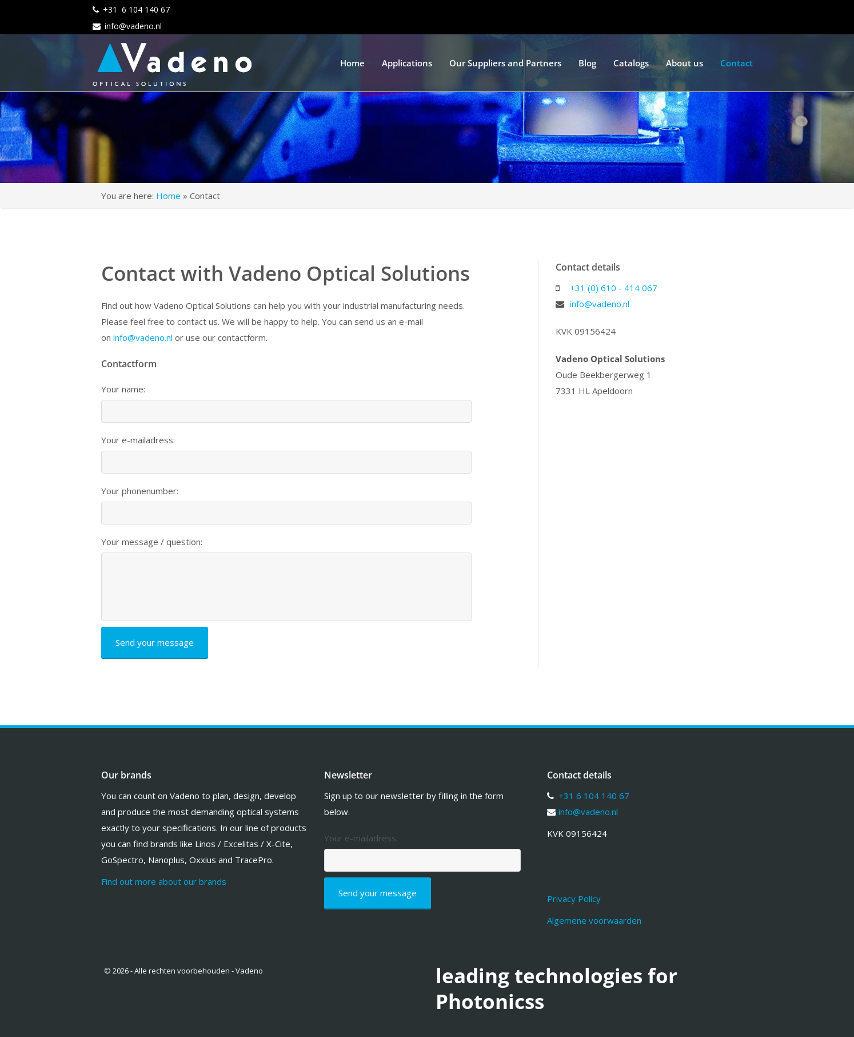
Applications (407, 63)
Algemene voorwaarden (594, 920)
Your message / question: (151, 542)
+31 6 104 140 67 (136, 9)
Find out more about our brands (163, 881)
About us (684, 63)
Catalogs (631, 63)
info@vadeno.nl (133, 26)
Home (352, 63)
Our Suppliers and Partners (505, 63)
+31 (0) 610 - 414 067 (613, 287)
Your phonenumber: (139, 491)
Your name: (123, 389)
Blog (587, 63)
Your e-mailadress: (138, 440)
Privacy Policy (574, 898)
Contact (736, 63)
